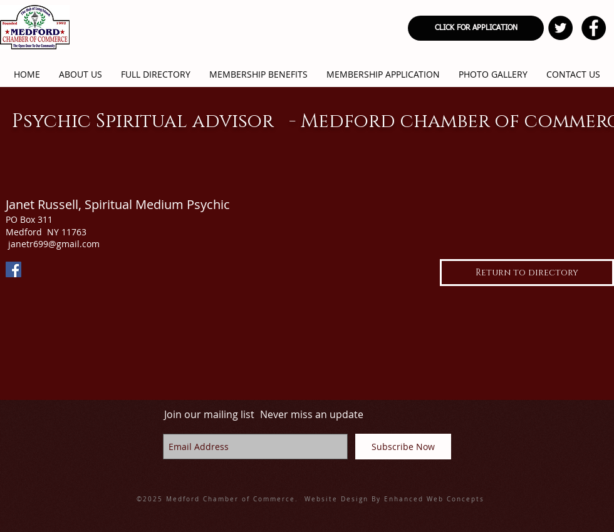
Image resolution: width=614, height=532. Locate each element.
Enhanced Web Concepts (434, 499)
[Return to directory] (527, 272)
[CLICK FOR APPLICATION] (476, 28)
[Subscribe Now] (403, 446)
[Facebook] (13, 269)
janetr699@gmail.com (54, 244)
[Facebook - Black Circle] (593, 28)
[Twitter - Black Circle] (560, 28)
